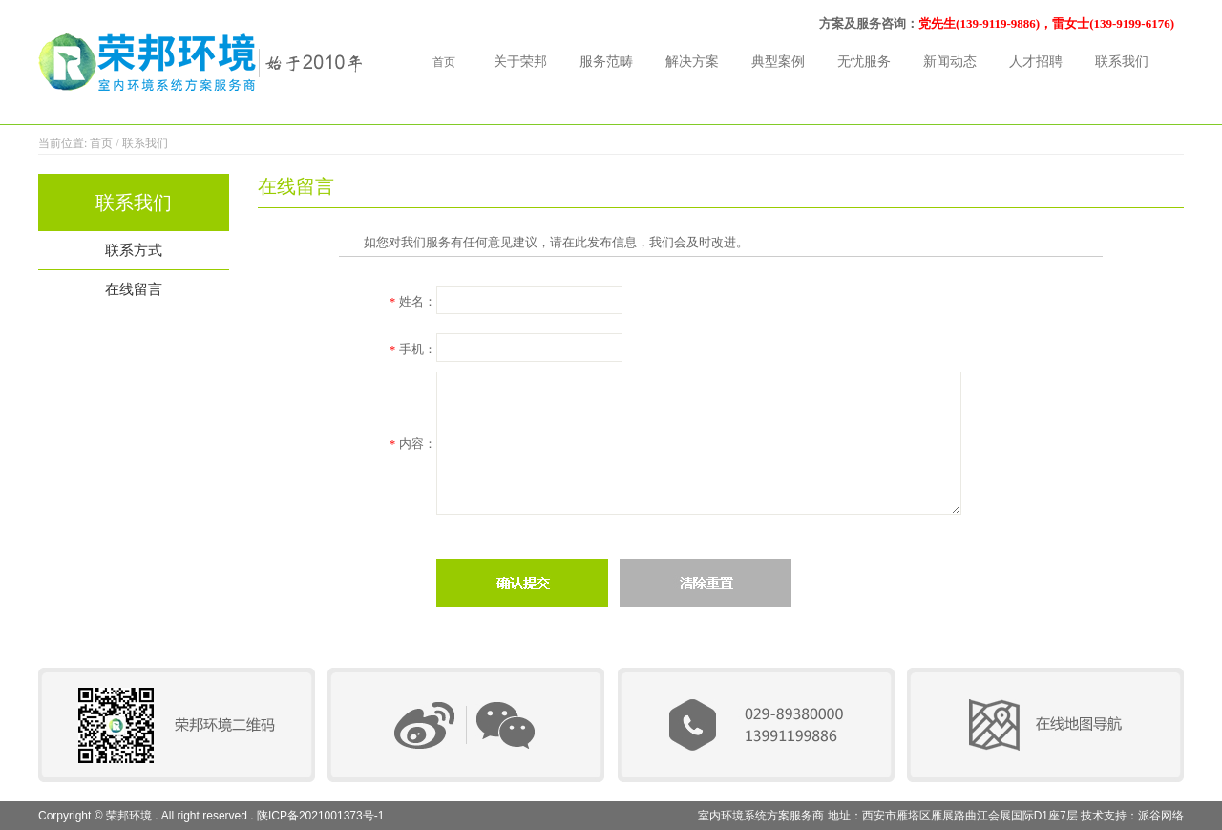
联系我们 (1121, 61)
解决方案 (692, 61)
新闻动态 (950, 61)
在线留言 (133, 289)
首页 (443, 62)
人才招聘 (1036, 61)
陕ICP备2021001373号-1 (320, 815)
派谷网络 (1161, 815)
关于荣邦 (520, 61)
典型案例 (778, 61)
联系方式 (133, 250)
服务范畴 (606, 61)
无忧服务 (864, 61)
